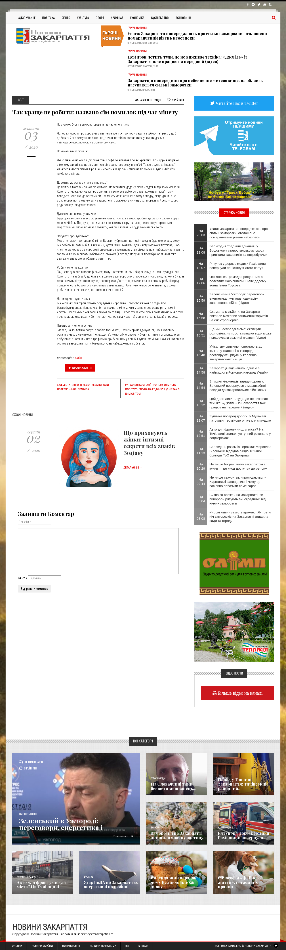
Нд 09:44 (201, 481)
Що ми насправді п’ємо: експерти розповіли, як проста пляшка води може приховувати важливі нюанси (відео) (240, 333)
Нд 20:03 (201, 233)
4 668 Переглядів (148, 100)
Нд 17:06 (201, 281)
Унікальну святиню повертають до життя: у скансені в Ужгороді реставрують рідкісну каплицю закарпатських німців (236, 353)
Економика (157, 827)
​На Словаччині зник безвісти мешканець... (173, 786)
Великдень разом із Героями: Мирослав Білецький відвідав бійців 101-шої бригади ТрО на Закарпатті (240, 451)
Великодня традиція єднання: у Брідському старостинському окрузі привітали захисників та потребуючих (238, 250)
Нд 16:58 (201, 316)
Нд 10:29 (201, 466)
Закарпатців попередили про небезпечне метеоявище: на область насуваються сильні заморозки (195, 83)
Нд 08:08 (201, 516)
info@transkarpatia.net (98, 934)
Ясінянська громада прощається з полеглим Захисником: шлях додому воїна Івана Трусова (238, 281)
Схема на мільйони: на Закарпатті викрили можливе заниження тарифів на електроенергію (239, 316)
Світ (78, 358)
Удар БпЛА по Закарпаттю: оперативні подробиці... (111, 884)
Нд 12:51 (201, 433)
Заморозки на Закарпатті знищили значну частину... (179, 835)
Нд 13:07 (201, 418)
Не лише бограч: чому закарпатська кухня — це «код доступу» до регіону (238, 466)
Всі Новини (183, 17)
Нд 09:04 (201, 499)
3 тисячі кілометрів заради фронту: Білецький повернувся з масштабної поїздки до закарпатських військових (238, 385)
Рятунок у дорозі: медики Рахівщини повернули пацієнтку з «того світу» (238, 266)
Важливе (88, 877)
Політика (48, 17)
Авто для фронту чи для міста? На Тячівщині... (41, 884)
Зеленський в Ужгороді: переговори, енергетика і (61, 824)
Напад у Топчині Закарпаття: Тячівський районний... (243, 784)
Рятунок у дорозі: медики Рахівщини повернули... (243, 835)
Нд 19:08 (201, 250)
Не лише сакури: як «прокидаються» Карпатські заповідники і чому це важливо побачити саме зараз (238, 481)
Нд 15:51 (201, 333)
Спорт (100, 17)
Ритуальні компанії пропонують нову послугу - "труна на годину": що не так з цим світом (152, 389)
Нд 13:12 (201, 403)
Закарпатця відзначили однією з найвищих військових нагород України (239, 370)
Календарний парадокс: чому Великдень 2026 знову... (175, 882)
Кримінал (117, 17)
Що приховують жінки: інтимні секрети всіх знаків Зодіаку (149, 442)
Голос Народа (158, 778)
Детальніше (133, 467)
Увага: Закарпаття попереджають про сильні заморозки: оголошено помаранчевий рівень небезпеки (197, 36)
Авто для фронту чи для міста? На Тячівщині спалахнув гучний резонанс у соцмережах (240, 433)
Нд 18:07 (201, 266)
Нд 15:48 (201, 353)
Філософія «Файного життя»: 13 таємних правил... (239, 882)
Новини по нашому (27, 877)
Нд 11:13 (201, 451)
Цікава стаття (80, 367)
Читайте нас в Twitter (236, 103)
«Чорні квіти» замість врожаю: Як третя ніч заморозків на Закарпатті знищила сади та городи (240, 516)
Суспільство (160, 17)
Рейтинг (175, 100)
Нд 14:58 (201, 370)
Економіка (137, 17)
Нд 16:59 (201, 298)
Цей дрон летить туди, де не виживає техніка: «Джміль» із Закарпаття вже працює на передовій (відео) (188, 59)
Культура (83, 17)
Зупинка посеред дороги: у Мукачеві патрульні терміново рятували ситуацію (240, 418)
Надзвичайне (26, 17)
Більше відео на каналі (240, 693)
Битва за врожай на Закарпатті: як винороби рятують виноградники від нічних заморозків (238, 499)
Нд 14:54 (201, 385)
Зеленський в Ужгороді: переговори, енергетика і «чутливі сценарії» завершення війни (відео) (237, 298)
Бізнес (65, 17)
